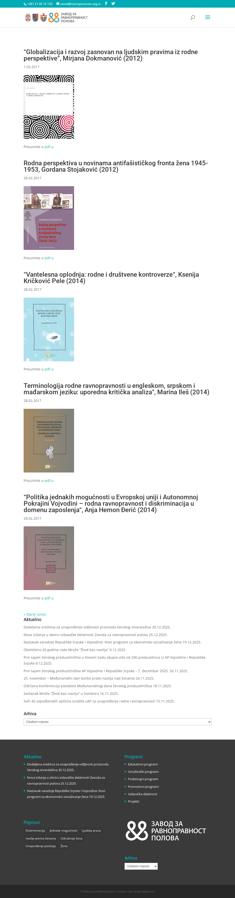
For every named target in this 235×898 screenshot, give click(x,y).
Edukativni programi (143, 764)
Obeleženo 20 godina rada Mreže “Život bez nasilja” (66, 649)
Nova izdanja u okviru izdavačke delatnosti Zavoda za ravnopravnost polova (86, 634)
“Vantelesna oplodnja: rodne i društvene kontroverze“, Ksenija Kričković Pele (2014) (111, 278)
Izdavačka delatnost (142, 794)
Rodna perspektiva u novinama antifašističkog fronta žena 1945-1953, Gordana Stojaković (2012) (116, 166)
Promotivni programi (143, 786)
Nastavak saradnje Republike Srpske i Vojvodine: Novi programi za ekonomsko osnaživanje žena (103, 642)
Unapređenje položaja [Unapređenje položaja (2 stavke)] (41, 846)
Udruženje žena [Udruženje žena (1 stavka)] (71, 838)
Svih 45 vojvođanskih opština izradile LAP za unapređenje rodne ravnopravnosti (89, 701)
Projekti (133, 801)
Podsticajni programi (143, 779)
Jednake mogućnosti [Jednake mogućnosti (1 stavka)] (63, 830)
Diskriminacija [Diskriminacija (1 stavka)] (35, 830)
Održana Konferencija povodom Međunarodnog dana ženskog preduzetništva (88, 686)
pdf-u (49, 146)
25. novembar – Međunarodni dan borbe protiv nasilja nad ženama (79, 678)
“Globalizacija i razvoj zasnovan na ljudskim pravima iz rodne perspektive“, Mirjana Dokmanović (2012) (111, 55)
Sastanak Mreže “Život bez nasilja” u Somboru (61, 693)
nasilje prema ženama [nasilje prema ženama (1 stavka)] (41, 838)
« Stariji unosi (35, 614)
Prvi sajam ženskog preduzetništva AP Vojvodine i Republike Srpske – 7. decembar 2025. (96, 671)
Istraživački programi (143, 771)
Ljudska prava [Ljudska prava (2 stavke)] (91, 830)
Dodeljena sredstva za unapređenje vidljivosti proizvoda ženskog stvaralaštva (87, 627)
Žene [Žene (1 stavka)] (64, 846)
